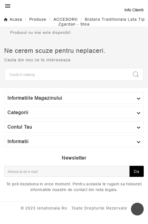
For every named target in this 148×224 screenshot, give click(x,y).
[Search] (66, 74)
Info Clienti (133, 10)
